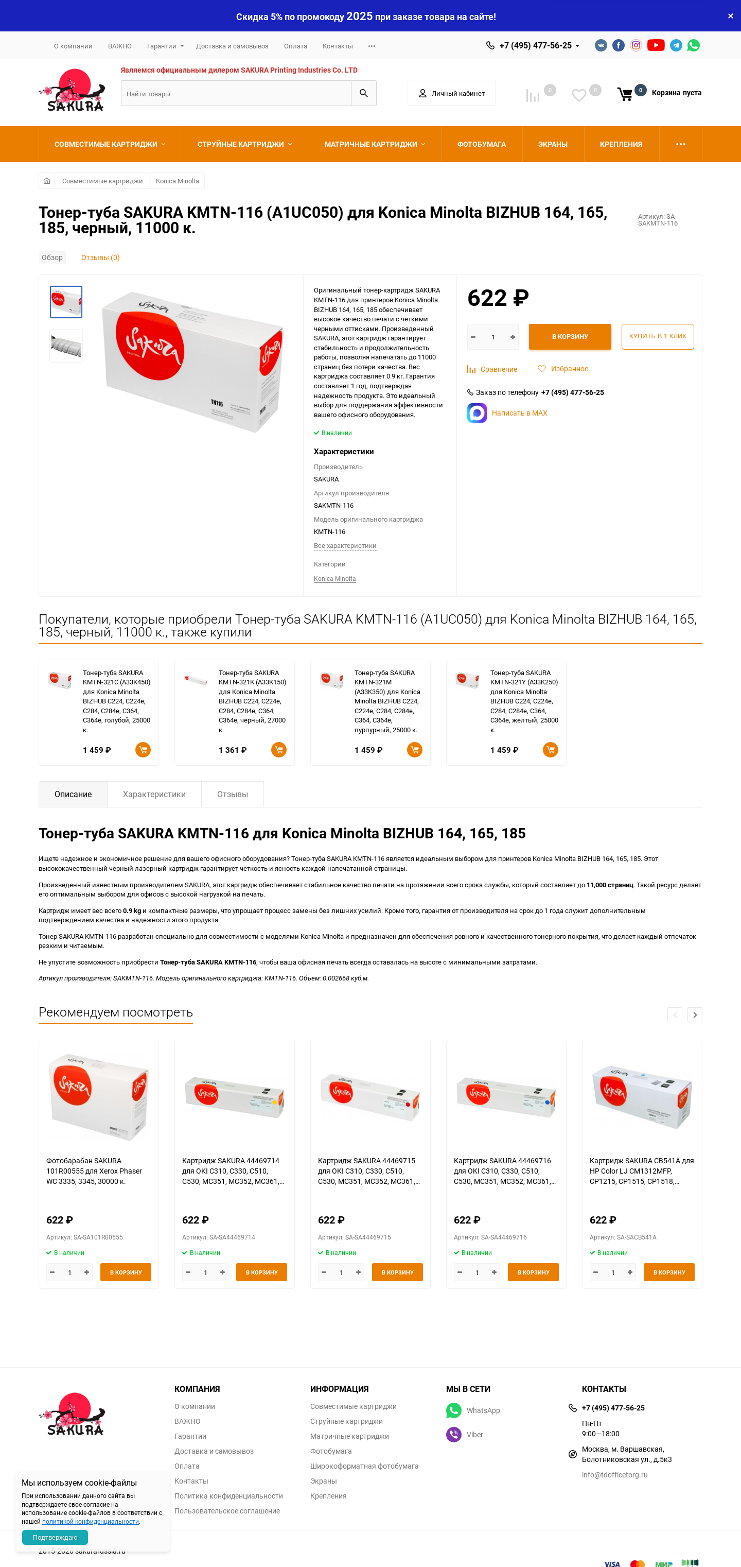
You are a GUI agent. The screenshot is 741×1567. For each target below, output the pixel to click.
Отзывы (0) (100, 257)
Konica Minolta (177, 180)
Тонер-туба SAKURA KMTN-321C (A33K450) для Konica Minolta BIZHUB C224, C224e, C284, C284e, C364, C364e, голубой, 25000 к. (117, 701)
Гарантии (162, 45)
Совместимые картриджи (102, 180)
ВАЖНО (120, 45)
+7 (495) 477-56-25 (536, 45)
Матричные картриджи (349, 1436)
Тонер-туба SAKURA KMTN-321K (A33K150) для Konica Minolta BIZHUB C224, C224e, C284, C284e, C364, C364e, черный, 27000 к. (253, 701)
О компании (73, 45)
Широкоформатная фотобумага (364, 1466)
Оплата (295, 45)
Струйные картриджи (346, 1421)
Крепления (328, 1496)
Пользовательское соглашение (227, 1510)
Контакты (338, 45)
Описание (73, 794)
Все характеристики (345, 545)
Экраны (323, 1481)
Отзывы (232, 794)
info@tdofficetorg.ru (615, 1474)
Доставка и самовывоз (232, 45)
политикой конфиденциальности (90, 1521)
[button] (694, 1014)
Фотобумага (331, 1451)
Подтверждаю (55, 1537)
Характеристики (154, 794)
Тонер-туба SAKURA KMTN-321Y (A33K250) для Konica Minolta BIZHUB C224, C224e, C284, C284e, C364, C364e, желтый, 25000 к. (524, 701)
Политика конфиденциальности (228, 1496)
